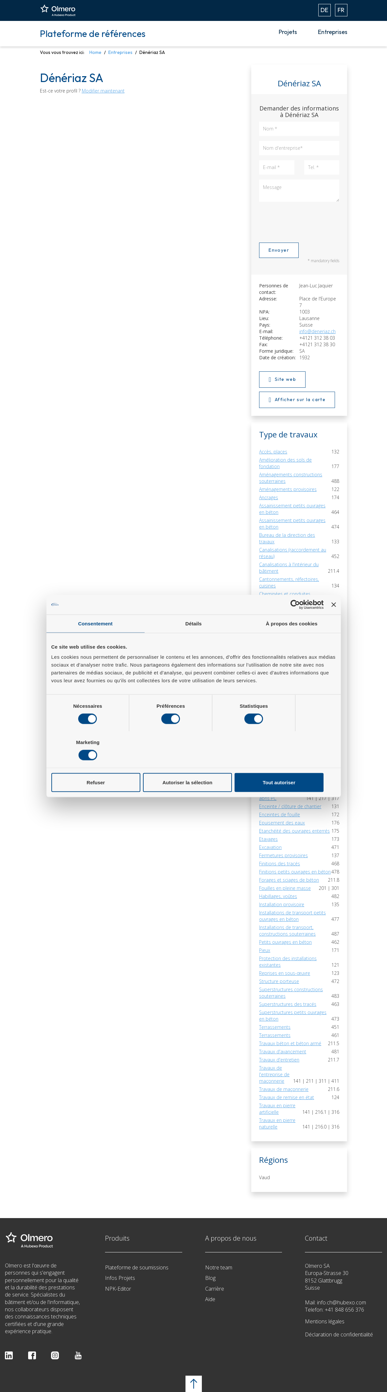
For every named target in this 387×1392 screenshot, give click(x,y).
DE (324, 10)
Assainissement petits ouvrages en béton (292, 508)
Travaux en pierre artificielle (277, 1108)
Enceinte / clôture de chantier (290, 806)
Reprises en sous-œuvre (284, 973)
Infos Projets (120, 1278)
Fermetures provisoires (283, 855)
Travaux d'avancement (282, 1051)
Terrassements (274, 1027)
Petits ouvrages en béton (285, 942)
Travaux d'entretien (279, 1060)
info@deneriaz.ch (317, 331)
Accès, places (273, 452)
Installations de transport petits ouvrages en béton (292, 915)
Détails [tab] (193, 641)
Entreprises (332, 32)
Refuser (98, 764)
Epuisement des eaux (282, 823)
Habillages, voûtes (278, 896)
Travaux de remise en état (286, 1097)
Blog (210, 1278)
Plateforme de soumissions (136, 1267)
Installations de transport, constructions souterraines (287, 930)
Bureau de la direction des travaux (287, 538)
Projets (288, 32)
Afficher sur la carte (297, 400)
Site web (282, 379)
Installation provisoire (281, 904)
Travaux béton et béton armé (290, 1043)
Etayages (268, 839)
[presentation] (309, 221)
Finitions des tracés (279, 863)
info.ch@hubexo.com (341, 1302)
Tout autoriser (289, 764)
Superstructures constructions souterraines (291, 992)
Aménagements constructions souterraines (290, 477)
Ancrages (268, 497)
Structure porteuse (279, 981)
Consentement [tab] (95, 641)
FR (341, 10)
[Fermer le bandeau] (333, 622)
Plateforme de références (93, 33)
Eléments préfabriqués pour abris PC (278, 791)
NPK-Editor (118, 1288)
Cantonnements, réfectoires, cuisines (289, 582)
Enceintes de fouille (279, 814)
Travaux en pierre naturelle (277, 1123)
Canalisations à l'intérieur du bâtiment (289, 567)
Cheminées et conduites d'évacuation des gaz (284, 597)
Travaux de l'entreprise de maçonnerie (274, 1074)
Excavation (270, 847)
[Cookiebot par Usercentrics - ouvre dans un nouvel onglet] (295, 623)
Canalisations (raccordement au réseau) (292, 553)
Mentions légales (324, 1321)
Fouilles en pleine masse (285, 888)
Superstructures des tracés (287, 1004)
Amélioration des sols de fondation (285, 463)
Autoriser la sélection (193, 764)
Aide (210, 1299)
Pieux (264, 950)
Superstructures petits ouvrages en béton (292, 1015)
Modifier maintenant (103, 91)
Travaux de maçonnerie (283, 1089)
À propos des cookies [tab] (292, 641)
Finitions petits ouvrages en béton (295, 872)
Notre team (218, 1267)
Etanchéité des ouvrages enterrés (294, 831)
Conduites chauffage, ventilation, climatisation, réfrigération (293, 611)
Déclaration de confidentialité (339, 1334)
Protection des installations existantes (288, 961)
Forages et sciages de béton (289, 880)
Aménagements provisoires (288, 489)
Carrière (214, 1288)
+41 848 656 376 (344, 1309)
